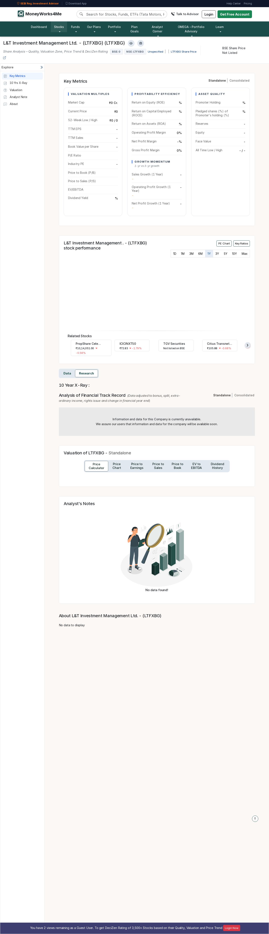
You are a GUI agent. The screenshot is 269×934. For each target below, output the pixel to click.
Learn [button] (220, 27)
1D (174, 253)
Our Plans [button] (94, 27)
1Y (209, 253)
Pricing (248, 3)
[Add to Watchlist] (131, 43)
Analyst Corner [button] (157, 29)
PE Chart (224, 243)
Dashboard (39, 27)
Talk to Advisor (185, 14)
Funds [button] (75, 27)
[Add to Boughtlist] (140, 43)
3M (191, 253)
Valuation (12, 90)
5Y (225, 253)
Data (67, 373)
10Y (234, 253)
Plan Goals (134, 29)
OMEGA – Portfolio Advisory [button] (191, 29)
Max (244, 253)
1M (183, 253)
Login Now (232, 928)
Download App (76, 3)
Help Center (233, 3)
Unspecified (155, 51)
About (10, 104)
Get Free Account (234, 14)
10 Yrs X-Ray (15, 83)
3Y (217, 253)
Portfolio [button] (114, 27)
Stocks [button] (59, 27)
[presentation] (247, 345)
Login (208, 14)
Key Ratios (241, 243)
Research (86, 373)
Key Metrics (14, 76)
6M (200, 253)
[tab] (96, 466)
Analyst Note (15, 97)
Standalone (217, 80)
